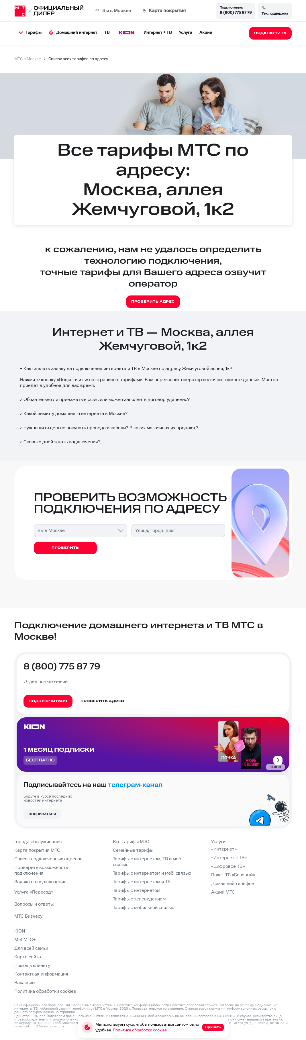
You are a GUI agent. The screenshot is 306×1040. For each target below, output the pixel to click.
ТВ (106, 32)
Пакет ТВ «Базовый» (233, 875)
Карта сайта (27, 957)
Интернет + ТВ (158, 32)
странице (67, 1012)
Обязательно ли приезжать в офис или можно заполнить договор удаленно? (104, 399)
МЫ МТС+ (25, 940)
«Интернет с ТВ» (229, 858)
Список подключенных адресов (48, 859)
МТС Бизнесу (28, 916)
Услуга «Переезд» (33, 892)
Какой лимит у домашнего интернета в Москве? (73, 413)
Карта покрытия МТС (37, 850)
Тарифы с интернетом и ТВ (141, 882)
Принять (213, 1027)
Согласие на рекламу (236, 1005)
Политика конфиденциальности (143, 1005)
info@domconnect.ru (47, 1026)
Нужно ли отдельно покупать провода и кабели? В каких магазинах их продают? (109, 428)
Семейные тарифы (133, 850)
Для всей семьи (31, 948)
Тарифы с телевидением (139, 899)
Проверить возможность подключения (41, 870)
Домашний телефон (232, 883)
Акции (205, 32)
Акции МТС (223, 892)
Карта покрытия (167, 10)
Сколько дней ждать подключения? (60, 442)
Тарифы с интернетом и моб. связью (152, 873)
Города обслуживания (38, 842)
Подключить (72, 380)
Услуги (185, 32)
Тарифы (30, 32)
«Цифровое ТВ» (228, 866)
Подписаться (42, 814)
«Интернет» (224, 849)
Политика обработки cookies (45, 991)
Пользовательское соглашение (157, 1008)
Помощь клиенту (32, 965)
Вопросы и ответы (34, 904)
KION (19, 931)
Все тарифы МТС (131, 842)
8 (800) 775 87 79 (236, 12)
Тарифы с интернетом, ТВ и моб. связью (147, 861)
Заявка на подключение (40, 882)
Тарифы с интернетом (136, 890)
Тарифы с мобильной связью (143, 907)
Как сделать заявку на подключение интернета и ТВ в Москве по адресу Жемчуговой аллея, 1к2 (126, 368)
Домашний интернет (73, 32)
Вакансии (24, 983)
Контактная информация (41, 974)
